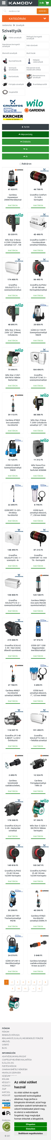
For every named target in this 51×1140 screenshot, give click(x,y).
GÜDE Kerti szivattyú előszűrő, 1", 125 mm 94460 (38, 693)
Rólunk (5, 1079)
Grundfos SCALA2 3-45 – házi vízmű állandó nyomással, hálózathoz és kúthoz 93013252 (12, 650)
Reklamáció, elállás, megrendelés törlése (22, 1038)
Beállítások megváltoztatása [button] (30, 1133)
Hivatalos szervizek (11, 1073)
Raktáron (26, 163)
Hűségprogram (9, 1076)
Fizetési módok (9, 1066)
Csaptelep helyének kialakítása (17, 1060)
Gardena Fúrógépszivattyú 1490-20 (38, 783)
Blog (4, 1048)
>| (39, 988)
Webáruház (7, 25)
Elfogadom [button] (30, 1124)
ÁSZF (4, 1089)
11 (25, 988)
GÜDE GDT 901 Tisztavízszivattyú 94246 (12, 918)
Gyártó (5, 1045)
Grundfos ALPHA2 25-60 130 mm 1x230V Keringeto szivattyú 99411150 (13, 876)
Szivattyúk (20, 25)
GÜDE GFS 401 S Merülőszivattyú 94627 (12, 963)
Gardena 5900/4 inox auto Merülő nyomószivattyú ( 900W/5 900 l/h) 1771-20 (38, 605)
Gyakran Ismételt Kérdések (14, 1069)
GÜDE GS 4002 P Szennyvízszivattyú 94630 (12, 467)
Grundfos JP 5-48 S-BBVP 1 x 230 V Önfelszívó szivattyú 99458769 (13, 740)
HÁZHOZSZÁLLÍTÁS (10, 1086)
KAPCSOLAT (7, 1092)
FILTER (25, 127)
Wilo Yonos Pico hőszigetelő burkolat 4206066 (38, 467)
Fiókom (5, 1032)
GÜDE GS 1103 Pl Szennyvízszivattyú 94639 (38, 332)
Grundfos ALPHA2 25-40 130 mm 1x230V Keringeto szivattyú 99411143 (38, 876)
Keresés (42, 11)
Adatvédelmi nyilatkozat (14, 1056)
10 (19, 988)
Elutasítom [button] (30, 1129)
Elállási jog (8, 1063)
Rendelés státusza (11, 1035)
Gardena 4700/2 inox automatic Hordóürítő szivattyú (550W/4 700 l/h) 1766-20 (13, 425)
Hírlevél (6, 1041)
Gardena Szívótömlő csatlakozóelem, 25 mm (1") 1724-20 (12, 786)
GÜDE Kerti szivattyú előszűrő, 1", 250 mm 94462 (38, 512)
